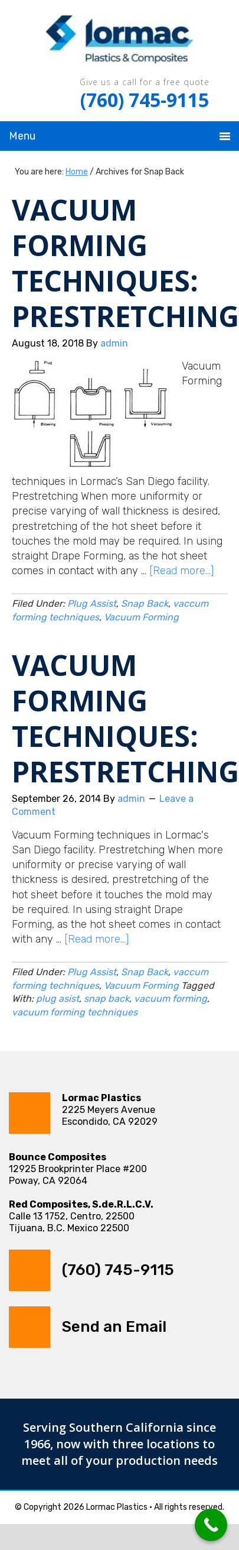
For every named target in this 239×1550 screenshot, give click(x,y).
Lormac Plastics (119, 42)
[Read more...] (181, 570)
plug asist (57, 998)
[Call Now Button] (211, 1525)
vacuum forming (170, 998)
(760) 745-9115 (144, 100)
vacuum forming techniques (74, 1012)
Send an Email (114, 1327)
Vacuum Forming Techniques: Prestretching (125, 262)
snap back (106, 998)
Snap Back (144, 603)
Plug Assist (91, 603)
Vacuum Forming (141, 617)
